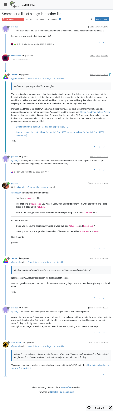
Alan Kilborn (16, 342)
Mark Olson (16, 56)
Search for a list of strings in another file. (46, 78)
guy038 (14, 183)
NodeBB (54, 392)
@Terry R (24, 157)
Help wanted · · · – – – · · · (13, 19)
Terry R (14, 75)
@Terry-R (15, 160)
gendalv (14, 27)
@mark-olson (42, 187)
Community (28, 4)
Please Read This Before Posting (95, 112)
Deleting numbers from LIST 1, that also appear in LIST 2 (42, 127)
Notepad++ (66, 387)
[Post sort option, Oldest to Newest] (91, 19)
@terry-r (31, 187)
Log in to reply (102, 19)
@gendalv (28, 56)
